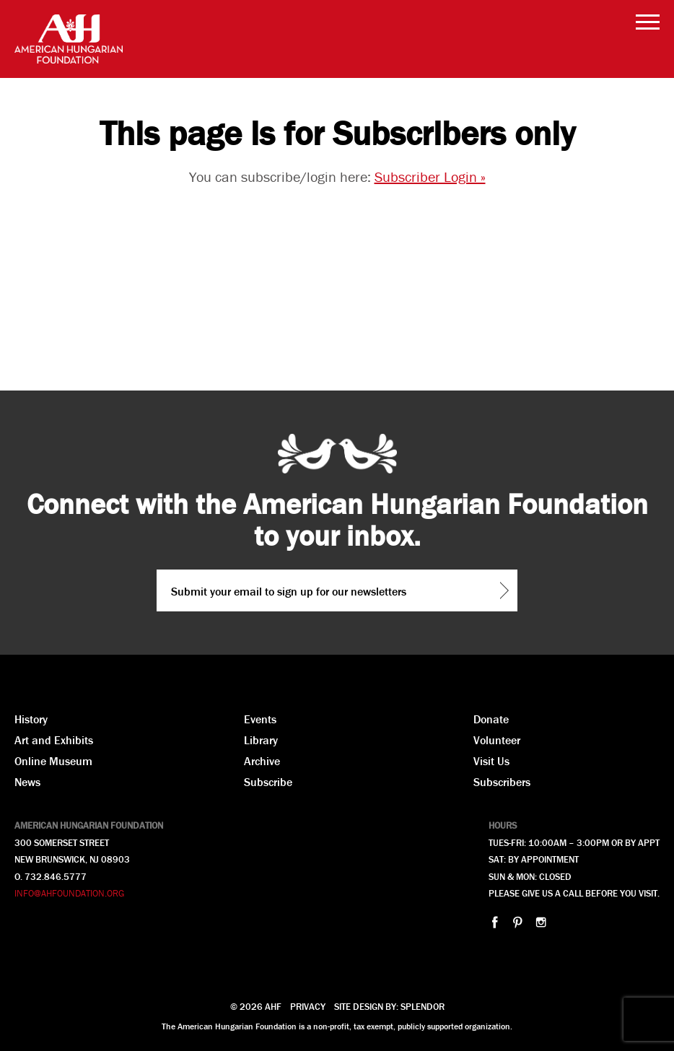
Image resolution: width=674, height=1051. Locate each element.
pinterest (518, 922)
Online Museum (53, 761)
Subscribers (501, 782)
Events (260, 719)
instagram (541, 922)
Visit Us (491, 761)
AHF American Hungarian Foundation (68, 39)
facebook (495, 922)
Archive (262, 761)
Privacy (307, 1006)
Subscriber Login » (430, 176)
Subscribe (268, 782)
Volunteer (496, 740)
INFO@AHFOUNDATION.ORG (69, 893)
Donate (491, 719)
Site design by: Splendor (389, 1006)
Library (261, 740)
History (31, 719)
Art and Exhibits (53, 740)
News (27, 782)
